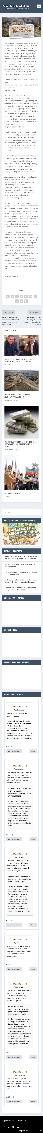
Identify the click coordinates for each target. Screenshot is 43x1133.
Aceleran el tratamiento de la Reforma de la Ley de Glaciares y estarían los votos (21, 581)
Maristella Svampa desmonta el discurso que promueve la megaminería (20, 573)
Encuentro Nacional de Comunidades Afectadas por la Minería (18, 395)
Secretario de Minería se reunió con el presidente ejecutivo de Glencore (19, 360)
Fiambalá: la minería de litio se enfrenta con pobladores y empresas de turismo (20, 557)
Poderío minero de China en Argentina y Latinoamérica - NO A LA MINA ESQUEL (19, 879)
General (27, 34)
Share (33, 751)
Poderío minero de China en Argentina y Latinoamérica (20, 565)
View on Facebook (14, 751)
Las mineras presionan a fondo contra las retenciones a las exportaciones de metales (20, 444)
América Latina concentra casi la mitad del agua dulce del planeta (20, 589)
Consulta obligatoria (12, 493)
